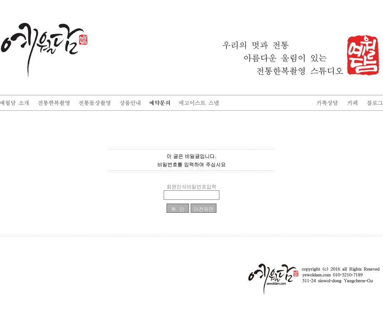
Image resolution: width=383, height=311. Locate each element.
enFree (377, 242)
